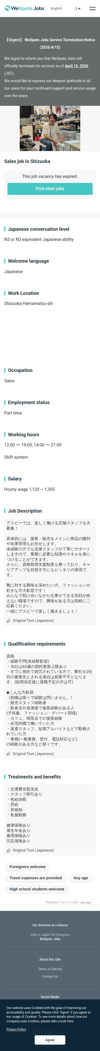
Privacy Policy (16, 1029)
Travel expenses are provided (36, 878)
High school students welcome (37, 889)
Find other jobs (50, 188)
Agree (50, 1040)
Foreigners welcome (28, 867)
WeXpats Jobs (50, 937)
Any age (81, 878)
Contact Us (50, 976)
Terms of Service (50, 969)
